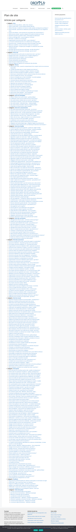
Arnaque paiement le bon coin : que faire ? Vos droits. (21, 471)
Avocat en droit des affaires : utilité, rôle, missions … (21, 25)
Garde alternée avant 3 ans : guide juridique (21, 134)
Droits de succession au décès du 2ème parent (21, 238)
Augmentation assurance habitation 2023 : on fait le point (23, 289)
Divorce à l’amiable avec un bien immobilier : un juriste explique (25, 77)
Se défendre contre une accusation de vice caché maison (24, 98)
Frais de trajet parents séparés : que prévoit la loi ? (22, 143)
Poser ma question (56, 8)
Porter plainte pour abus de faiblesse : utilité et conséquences (24, 413)
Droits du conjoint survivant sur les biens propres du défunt (24, 236)
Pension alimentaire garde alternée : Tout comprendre (23, 203)
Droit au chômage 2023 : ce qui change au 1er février (21, 37)
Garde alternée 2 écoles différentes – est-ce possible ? (23, 210)
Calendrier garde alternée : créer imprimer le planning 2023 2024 (26, 193)
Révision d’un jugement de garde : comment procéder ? (23, 173)
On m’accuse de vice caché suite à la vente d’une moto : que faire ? (25, 54)
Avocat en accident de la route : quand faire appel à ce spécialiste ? (25, 241)
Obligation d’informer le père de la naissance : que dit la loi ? (24, 138)
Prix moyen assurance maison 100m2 (18, 282)
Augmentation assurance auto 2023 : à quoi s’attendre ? (22, 40)
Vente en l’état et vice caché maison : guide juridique (23, 97)
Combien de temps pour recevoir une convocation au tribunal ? (24, 405)
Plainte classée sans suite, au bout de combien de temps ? (23, 453)
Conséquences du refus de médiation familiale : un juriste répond (26, 135)
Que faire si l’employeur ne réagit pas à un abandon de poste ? (24, 345)
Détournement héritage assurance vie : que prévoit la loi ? (24, 233)
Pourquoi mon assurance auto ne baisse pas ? (20, 261)
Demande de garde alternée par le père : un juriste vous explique (26, 140)
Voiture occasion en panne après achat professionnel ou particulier (26, 111)
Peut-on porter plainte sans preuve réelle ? (19, 399)
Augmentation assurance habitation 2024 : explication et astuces (24, 246)
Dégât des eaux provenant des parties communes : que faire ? (24, 295)
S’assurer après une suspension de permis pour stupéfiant (23, 250)
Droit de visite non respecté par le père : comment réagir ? (24, 175)
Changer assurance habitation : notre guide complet (21, 267)
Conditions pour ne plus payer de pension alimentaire (23, 200)
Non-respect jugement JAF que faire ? (19, 176)
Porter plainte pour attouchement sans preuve (20, 463)
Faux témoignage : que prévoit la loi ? (18, 473)
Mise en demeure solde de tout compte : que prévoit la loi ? (23, 318)
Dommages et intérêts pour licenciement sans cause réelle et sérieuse (25, 351)
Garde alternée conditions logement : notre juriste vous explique (25, 141)
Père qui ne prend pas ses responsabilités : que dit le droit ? (24, 132)
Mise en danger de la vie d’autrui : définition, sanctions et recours (24, 467)
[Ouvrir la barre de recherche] (62, 8)
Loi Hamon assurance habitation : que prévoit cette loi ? (22, 290)
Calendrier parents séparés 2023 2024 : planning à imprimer (24, 192)
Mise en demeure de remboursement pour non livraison (23, 121)
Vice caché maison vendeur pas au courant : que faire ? (23, 100)
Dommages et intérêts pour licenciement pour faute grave (23, 353)
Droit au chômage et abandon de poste (18, 358)
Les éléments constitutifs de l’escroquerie (20, 496)
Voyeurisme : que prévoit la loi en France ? (19, 430)
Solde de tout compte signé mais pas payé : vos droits (22, 325)
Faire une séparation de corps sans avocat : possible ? (23, 144)
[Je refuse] (74, 528)
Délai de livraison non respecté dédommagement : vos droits (25, 114)
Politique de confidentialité (57, 523)
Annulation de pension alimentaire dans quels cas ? (22, 213)
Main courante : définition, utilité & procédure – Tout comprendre (24, 445)
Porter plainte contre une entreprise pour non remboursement (24, 401)
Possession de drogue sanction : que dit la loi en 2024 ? (22, 387)
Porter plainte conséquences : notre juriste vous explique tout (23, 416)
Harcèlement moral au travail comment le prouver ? (21, 348)
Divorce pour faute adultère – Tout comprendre (21, 92)
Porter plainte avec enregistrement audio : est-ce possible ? (23, 431)
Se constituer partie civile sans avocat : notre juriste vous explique (24, 374)
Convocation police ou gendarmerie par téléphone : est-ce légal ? (24, 376)
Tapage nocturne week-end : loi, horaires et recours (21, 424)
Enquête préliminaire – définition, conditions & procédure (24, 497)
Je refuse (41, 530)
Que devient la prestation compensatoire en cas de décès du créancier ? (27, 235)
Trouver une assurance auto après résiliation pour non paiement (24, 249)
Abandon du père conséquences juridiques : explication (23, 153)
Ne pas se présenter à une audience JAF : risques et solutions (25, 147)
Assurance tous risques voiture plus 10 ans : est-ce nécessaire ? (24, 262)
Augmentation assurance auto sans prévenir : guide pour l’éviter (24, 276)
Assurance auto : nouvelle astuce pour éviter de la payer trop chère (25, 43)
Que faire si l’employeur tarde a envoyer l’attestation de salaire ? (24, 336)
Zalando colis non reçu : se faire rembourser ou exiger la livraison (26, 112)
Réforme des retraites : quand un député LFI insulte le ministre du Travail (26, 34)
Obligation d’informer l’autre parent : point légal (21, 160)
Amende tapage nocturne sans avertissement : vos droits (22, 422)
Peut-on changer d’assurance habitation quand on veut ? (22, 293)
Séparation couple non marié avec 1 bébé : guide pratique (24, 137)
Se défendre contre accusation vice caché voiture (22, 120)
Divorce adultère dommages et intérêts (19, 89)
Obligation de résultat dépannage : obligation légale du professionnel (27, 123)
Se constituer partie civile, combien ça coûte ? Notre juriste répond (25, 373)
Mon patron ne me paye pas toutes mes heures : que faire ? (23, 322)
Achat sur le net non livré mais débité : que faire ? (22, 118)
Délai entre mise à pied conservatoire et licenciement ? (22, 302)
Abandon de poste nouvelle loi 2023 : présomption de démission (24, 35)
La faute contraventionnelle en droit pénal (20, 491)
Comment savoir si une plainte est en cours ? (19, 433)
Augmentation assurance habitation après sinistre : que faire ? (24, 259)
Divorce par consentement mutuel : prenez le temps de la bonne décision (27, 74)
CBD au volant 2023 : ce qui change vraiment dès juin (21, 26)
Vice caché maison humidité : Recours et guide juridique (23, 104)
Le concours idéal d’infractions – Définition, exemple (22, 502)
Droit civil (33, 8)
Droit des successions (20, 218)
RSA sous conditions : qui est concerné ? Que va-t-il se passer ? (24, 44)
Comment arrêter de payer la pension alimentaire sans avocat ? (25, 146)
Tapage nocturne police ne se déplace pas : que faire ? (22, 447)
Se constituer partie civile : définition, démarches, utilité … (23, 391)
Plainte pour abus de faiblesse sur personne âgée (21, 411)
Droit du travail (41, 8)
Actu (14, 23)
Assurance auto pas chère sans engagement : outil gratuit (23, 255)
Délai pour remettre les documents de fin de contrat (21, 301)
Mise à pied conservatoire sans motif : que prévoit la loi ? (22, 359)
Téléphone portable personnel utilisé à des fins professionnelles (24, 319)
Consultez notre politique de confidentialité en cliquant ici (41, 528)
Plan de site (53, 512)
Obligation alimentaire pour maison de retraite (21, 215)
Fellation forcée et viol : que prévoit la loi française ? (21, 390)
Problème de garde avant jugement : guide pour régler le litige (25, 127)
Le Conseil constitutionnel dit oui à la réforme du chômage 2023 (24, 41)
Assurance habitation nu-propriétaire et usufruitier (21, 258)
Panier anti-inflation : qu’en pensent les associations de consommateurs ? (26, 32)
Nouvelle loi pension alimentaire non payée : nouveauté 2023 (25, 186)
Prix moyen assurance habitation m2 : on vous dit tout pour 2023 (24, 270)
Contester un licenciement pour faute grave (19, 347)
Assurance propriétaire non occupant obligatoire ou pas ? (22, 279)
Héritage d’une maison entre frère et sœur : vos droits (23, 227)
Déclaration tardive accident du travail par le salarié (21, 365)
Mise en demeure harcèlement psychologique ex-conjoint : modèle (25, 381)
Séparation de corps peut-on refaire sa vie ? (20, 83)
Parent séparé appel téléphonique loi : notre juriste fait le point (25, 184)
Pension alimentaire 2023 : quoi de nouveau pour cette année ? (25, 183)
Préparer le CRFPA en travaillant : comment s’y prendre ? (22, 483)
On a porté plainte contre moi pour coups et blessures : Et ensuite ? (25, 384)
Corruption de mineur (14, 462)
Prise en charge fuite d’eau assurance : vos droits (20, 287)
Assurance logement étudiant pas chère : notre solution (22, 278)
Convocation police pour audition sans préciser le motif (22, 379)
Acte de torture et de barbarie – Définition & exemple (23, 493)
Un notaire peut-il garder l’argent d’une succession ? (22, 232)
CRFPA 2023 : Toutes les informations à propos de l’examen (23, 486)
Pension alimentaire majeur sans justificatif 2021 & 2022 (23, 216)
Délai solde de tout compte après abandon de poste (21, 313)
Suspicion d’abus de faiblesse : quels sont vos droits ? (21, 410)
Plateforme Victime (24, 8)
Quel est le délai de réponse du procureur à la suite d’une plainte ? (25, 378)
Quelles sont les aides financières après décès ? (21, 221)
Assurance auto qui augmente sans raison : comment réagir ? (23, 272)
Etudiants (15, 479)
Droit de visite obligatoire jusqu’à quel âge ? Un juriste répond (25, 164)
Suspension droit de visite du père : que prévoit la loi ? (23, 187)
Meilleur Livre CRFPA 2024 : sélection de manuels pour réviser (23, 485)
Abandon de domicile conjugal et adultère (20, 86)
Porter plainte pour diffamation (16, 460)
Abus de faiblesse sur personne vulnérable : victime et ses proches (25, 421)
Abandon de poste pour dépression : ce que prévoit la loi (22, 315)
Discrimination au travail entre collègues (18, 350)
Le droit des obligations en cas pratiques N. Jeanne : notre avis (24, 488)
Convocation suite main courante (35, 520)
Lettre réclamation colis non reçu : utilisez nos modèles (23, 115)
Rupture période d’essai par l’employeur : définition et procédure (24, 305)
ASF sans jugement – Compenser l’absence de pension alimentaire (26, 198)
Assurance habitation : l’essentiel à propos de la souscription (23, 242)
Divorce (17, 64)
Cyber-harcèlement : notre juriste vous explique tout (21, 468)
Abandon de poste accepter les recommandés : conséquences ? (24, 299)
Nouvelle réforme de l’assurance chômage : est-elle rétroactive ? (24, 49)
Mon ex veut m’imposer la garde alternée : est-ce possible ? (24, 170)
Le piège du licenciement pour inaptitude (19, 341)
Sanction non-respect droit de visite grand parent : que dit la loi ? (25, 169)
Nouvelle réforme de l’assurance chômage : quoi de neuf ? (23, 51)
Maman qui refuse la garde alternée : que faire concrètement (25, 149)
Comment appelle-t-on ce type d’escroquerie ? (20, 451)
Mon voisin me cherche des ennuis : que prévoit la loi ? (22, 428)
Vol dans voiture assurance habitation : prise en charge (22, 264)
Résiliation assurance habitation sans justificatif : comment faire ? (24, 273)
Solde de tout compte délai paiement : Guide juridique (22, 308)
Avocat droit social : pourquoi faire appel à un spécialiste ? (23, 356)
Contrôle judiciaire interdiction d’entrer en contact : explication (24, 397)
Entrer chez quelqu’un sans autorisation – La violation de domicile (24, 404)
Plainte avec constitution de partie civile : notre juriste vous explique (25, 434)
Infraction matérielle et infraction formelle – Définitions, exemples (26, 499)
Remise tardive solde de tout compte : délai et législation (22, 354)
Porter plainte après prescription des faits (19, 457)
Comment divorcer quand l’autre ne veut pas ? (21, 80)
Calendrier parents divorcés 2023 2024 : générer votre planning (25, 189)
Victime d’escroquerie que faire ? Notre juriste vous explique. (23, 402)
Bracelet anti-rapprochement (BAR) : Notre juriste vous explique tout (25, 394)
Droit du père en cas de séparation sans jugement (22, 207)
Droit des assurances (18, 239)
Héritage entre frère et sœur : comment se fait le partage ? (24, 219)
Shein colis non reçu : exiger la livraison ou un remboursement (25, 117)
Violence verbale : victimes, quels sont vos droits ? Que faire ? (23, 436)
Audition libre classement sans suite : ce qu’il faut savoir (22, 382)
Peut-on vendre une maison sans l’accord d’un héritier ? (23, 226)
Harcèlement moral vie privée (35, 518)
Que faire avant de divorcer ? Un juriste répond (21, 84)
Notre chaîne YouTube (56, 515)
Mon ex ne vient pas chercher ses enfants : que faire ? (23, 130)
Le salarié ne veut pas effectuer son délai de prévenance (22, 304)
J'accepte (35, 530)
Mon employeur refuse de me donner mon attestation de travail (24, 328)
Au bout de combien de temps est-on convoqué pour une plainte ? (25, 437)
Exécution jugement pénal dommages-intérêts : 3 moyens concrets (25, 419)
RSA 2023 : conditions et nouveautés (17, 38)
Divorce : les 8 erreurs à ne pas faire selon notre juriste (23, 81)
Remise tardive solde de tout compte (36, 516)
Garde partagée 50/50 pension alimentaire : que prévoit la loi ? (25, 163)
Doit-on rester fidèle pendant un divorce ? (20, 78)
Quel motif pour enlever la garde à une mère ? (21, 209)
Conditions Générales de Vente (58, 519)
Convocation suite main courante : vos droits (19, 459)
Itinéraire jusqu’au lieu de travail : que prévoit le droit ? (22, 324)
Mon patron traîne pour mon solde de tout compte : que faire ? (24, 330)
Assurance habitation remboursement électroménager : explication (25, 265)
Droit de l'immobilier (20, 95)
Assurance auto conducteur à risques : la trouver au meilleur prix (24, 247)
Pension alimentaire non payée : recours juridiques (21, 57)
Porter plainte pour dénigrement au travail (19, 477)
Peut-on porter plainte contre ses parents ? (19, 440)
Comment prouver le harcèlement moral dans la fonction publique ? (25, 364)
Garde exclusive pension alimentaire (17, 58)
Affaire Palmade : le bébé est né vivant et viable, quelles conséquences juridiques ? (28, 28)
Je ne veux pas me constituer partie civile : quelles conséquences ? (24, 370)
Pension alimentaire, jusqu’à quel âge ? (19, 196)
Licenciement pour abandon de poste (18, 344)
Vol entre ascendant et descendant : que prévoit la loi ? (22, 450)
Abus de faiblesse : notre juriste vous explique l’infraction (22, 408)
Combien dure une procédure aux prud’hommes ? (21, 361)
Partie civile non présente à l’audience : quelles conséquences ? (24, 371)
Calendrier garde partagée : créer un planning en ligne (23, 190)
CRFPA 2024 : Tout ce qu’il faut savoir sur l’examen (21, 482)
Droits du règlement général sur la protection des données (23, 63)
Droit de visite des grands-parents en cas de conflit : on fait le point (26, 155)
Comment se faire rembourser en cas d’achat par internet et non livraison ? (28, 124)
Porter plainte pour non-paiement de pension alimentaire (24, 152)
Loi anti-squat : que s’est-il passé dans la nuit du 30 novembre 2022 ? (25, 439)
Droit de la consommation (21, 107)
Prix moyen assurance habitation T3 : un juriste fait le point (23, 244)
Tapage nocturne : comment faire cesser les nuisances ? (22, 448)
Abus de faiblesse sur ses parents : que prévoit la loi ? (21, 476)
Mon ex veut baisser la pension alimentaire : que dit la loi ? (24, 150)
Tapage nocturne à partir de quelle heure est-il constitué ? (23, 427)
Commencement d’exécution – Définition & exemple (22, 500)
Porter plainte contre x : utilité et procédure (19, 454)
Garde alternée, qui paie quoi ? (17, 181)
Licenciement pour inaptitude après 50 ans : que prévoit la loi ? (24, 327)
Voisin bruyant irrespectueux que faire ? (18, 61)
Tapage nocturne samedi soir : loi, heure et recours (21, 425)
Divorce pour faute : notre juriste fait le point (21, 87)
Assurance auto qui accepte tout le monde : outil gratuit (22, 281)
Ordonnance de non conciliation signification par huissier (24, 91)
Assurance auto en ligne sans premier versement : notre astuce (24, 252)
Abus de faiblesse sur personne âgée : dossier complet (22, 414)
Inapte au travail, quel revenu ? (16, 333)
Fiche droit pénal (19, 490)
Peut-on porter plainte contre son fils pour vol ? (20, 456)
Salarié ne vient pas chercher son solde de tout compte (22, 310)
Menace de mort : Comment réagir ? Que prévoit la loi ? (22, 465)
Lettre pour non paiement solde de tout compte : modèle (22, 307)
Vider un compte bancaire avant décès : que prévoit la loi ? (24, 229)
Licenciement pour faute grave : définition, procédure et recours (24, 338)
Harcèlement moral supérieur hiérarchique (19, 339)
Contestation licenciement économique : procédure (21, 316)
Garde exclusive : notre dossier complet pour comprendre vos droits (26, 201)
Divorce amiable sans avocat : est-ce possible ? (21, 75)
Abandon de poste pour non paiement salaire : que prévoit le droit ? (25, 312)
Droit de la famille (19, 126)
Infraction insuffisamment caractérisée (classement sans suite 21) (24, 407)
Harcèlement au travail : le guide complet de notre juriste (22, 342)
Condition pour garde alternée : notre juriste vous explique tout (25, 161)
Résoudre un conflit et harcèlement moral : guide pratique (23, 335)
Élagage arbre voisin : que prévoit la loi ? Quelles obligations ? (23, 55)
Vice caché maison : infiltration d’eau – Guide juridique (23, 103)
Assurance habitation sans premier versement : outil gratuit (23, 256)
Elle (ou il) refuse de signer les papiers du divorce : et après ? (24, 72)
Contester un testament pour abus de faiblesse (21, 230)
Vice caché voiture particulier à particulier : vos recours (23, 109)
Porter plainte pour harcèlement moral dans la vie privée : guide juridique (26, 470)
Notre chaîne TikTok (55, 517)
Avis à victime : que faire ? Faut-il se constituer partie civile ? (23, 396)
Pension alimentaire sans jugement (17, 60)
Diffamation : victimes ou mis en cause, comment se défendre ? (24, 417)
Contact (48, 8)
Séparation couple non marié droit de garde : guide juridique (25, 158)
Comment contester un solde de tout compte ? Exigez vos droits (24, 331)
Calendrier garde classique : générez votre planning (22, 195)
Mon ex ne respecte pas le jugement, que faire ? (21, 172)
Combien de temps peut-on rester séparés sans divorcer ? (24, 69)
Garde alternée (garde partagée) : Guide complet (22, 166)
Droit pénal (15, 8)
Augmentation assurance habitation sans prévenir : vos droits (23, 275)
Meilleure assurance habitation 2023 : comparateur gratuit (23, 292)
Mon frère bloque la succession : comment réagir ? (22, 224)
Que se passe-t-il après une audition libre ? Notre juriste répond (24, 385)
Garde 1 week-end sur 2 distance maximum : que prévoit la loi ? (25, 180)
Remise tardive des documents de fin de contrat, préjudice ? (23, 321)
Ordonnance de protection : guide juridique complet (21, 388)
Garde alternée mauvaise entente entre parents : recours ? (24, 178)
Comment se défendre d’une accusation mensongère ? (22, 393)
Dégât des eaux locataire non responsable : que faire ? (22, 296)
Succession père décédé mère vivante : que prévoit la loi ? (24, 223)
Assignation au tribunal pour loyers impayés (21, 106)
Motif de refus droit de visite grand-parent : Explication (23, 212)
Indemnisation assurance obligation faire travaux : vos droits (23, 285)
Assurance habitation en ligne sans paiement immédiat (22, 253)
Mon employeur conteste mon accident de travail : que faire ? (23, 367)
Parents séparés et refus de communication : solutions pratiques (25, 129)
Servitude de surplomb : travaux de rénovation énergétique (24, 101)
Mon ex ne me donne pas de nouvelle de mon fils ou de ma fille (25, 157)
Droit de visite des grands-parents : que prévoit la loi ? (23, 204)
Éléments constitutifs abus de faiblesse (19, 494)
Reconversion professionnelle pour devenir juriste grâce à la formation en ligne (28, 480)
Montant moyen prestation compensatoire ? (21, 94)
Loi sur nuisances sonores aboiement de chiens (20, 474)
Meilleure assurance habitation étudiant (18, 284)
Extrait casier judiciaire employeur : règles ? (19, 362)
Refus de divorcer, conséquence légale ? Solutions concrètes (24, 71)
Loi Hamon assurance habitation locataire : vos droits (21, 269)
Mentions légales (55, 521)
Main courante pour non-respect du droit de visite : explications (25, 167)
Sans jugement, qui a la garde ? (17, 206)
